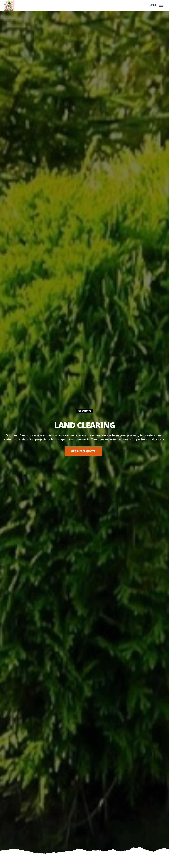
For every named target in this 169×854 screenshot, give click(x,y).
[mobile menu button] (161, 5)
